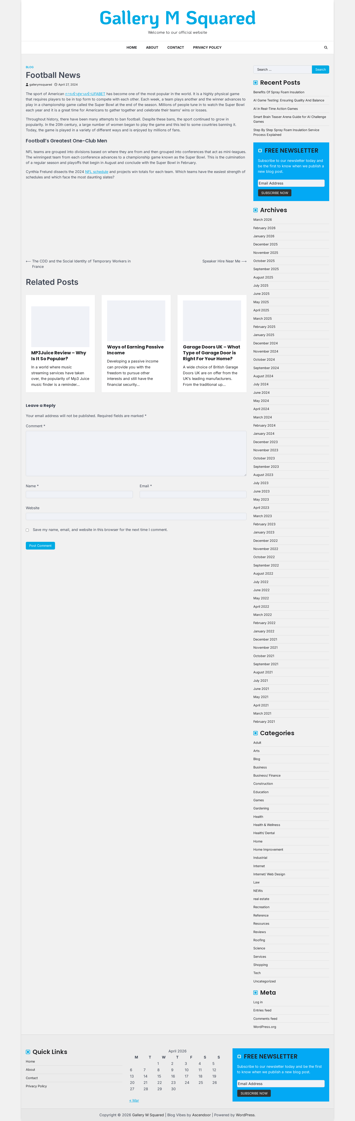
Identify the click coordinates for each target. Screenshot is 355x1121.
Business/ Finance (267, 775)
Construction (263, 783)
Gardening (261, 808)
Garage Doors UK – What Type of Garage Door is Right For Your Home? (211, 353)
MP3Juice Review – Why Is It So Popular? (58, 356)
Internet (259, 866)
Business (260, 767)
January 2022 (263, 631)
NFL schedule (96, 171)
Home (132, 47)
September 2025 (266, 269)
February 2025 (264, 327)
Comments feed (265, 1018)
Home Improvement (268, 849)
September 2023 (266, 466)
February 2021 (264, 721)
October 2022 (264, 557)
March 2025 (262, 318)
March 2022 (262, 615)
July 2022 (261, 582)
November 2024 (265, 351)
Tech (257, 973)
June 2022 (261, 590)
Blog (30, 67)
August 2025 (263, 277)
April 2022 (261, 606)
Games (258, 800)
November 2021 (265, 647)
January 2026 (263, 236)
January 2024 (263, 433)
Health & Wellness (266, 825)
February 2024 (264, 425)
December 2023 (265, 442)
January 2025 (263, 335)
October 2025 (264, 261)
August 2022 (263, 573)
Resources (261, 923)
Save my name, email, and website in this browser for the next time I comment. (100, 529)
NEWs (258, 891)
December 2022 (265, 540)
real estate (261, 899)
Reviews (259, 932)
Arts (256, 751)
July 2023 (261, 483)
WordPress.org (264, 1027)
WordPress (245, 1115)
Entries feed (262, 1010)
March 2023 (262, 516)
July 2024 (261, 384)
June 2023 (261, 491)
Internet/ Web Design (269, 874)
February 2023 (264, 524)
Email (146, 486)
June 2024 (261, 392)
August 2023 (263, 475)
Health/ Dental (264, 833)
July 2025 (260, 285)
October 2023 (264, 458)
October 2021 (263, 656)
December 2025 (265, 244)
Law (256, 882)
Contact (175, 47)
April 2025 (261, 310)
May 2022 (261, 598)
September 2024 (266, 368)
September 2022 (266, 565)
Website (32, 508)
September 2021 (265, 664)
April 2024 (261, 409)
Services (259, 956)
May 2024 (261, 401)
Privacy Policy (207, 47)
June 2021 (261, 689)
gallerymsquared (39, 84)
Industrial (260, 857)
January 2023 (263, 532)
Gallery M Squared (177, 17)
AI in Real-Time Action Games (275, 108)
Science (259, 948)
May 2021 (260, 697)
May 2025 (261, 302)
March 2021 (262, 713)
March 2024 (262, 417)
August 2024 (263, 376)
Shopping (260, 965)
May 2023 (261, 499)
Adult (257, 742)
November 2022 (265, 549)
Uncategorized (264, 981)
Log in (258, 1002)
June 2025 (261, 293)
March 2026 (262, 219)
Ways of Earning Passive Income (135, 350)
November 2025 (265, 252)
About (152, 47)
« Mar (134, 1100)
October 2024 (264, 359)
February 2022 (264, 623)
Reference (261, 915)
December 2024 (265, 343)
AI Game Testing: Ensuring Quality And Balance (288, 100)
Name (32, 486)
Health (258, 817)
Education (261, 792)
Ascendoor (201, 1115)
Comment (35, 426)
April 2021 (261, 705)
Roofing (259, 940)
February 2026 (264, 228)
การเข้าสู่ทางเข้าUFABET (85, 93)
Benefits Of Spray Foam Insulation (278, 92)
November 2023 (265, 450)
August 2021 (263, 672)
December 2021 (265, 639)
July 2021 (260, 680)
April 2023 (261, 507)
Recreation (261, 907)
